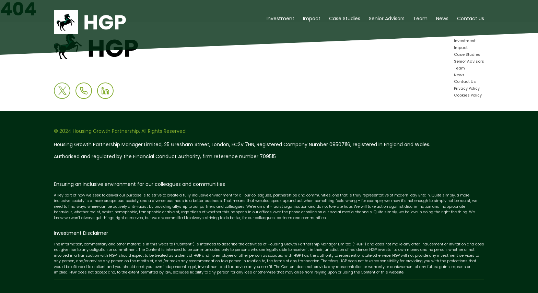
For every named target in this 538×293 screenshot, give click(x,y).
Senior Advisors (387, 19)
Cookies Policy (468, 96)
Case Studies (344, 19)
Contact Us (470, 19)
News (442, 19)
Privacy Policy (467, 89)
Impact (311, 19)
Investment (280, 19)
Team (420, 19)
